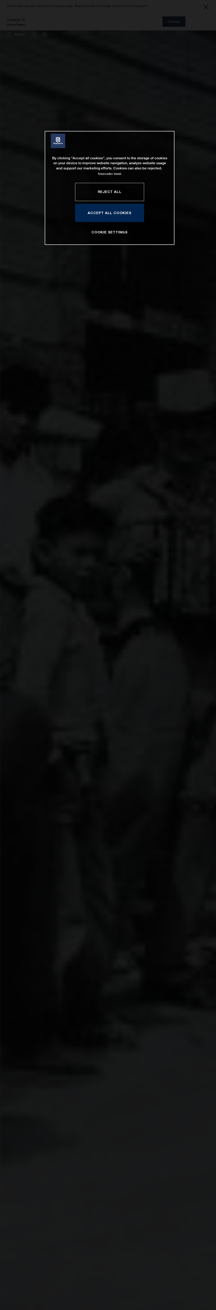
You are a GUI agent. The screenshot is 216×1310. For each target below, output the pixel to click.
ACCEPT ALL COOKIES (109, 213)
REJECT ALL (110, 192)
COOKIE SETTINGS (109, 232)
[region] (109, 188)
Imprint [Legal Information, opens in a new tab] (117, 173)
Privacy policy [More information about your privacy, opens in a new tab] (105, 173)
